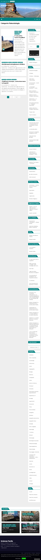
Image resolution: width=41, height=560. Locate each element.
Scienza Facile (6, 5)
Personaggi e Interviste (34, 452)
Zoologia (31, 483)
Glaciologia (31, 429)
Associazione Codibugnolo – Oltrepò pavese (34, 222)
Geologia (31, 423)
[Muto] (37, 54)
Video (30, 478)
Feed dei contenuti (33, 494)
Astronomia (31, 363)
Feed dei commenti (33, 497)
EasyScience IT (32, 395)
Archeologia (31, 360)
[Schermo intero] (38, 54)
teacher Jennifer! (33, 213)
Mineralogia (31, 437)
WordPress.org (32, 500)
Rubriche (31, 461)
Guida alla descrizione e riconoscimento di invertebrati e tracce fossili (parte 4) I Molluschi (34, 326)
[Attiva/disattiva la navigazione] (39, 19)
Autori (30, 366)
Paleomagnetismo (33, 446)
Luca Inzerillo (32, 519)
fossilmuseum (32, 171)
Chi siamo (33, 553)
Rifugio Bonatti (32, 239)
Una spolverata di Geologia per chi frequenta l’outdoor (33, 276)
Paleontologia (14, 62)
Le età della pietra (33, 129)
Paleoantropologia (33, 443)
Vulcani (30, 480)
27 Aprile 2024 (6, 529)
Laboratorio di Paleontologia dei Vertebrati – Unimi (33, 153)
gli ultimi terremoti (33, 174)
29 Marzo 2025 (26, 519)
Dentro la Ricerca (5, 62)
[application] (34, 53)
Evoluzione (16, 32)
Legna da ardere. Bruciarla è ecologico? (29, 528)
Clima (30, 380)
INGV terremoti (32, 177)
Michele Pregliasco (33, 198)
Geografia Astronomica (34, 418)
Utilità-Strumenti (33, 475)
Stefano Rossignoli (33, 62)
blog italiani (31, 190)
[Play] (30, 54)
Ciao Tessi (31, 268)
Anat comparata (32, 357)
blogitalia (31, 193)
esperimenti (31, 401)
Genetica (31, 415)
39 (16, 97)
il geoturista (31, 195)
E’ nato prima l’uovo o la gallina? (10, 515)
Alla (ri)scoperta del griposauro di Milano (13, 64)
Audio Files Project (27, 553)
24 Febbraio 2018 (6, 66)
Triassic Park (32, 112)
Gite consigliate (32, 426)
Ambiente (31, 354)
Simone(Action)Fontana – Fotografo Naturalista (34, 104)
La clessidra (31, 280)
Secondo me (32, 466)
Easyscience (38, 553)
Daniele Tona (13, 66)
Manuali (31, 435)
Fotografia (9, 79)
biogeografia (31, 369)
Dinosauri (16, 31)
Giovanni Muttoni (32, 149)
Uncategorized (20, 62)
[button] (34, 19)
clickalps (31, 73)
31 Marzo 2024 (26, 531)
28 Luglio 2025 (19, 39)
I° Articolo (31, 432)
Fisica (20, 32)
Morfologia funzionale (33, 440)
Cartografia (31, 377)
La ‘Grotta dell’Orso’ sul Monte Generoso (34, 319)
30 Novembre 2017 (6, 85)
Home (22, 553)
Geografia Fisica (32, 420)
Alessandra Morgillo (33, 70)
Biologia (31, 371)
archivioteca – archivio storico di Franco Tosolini (34, 186)
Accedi (30, 491)
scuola (30, 463)
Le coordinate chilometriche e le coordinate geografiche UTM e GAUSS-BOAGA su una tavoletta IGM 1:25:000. (34, 296)
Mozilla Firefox (32, 251)
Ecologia (31, 398)
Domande (20, 31)
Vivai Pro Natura (32, 114)
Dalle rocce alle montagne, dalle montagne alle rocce (33, 264)
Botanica (31, 374)
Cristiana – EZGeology (34, 76)
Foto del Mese (4, 79)
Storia (30, 469)
